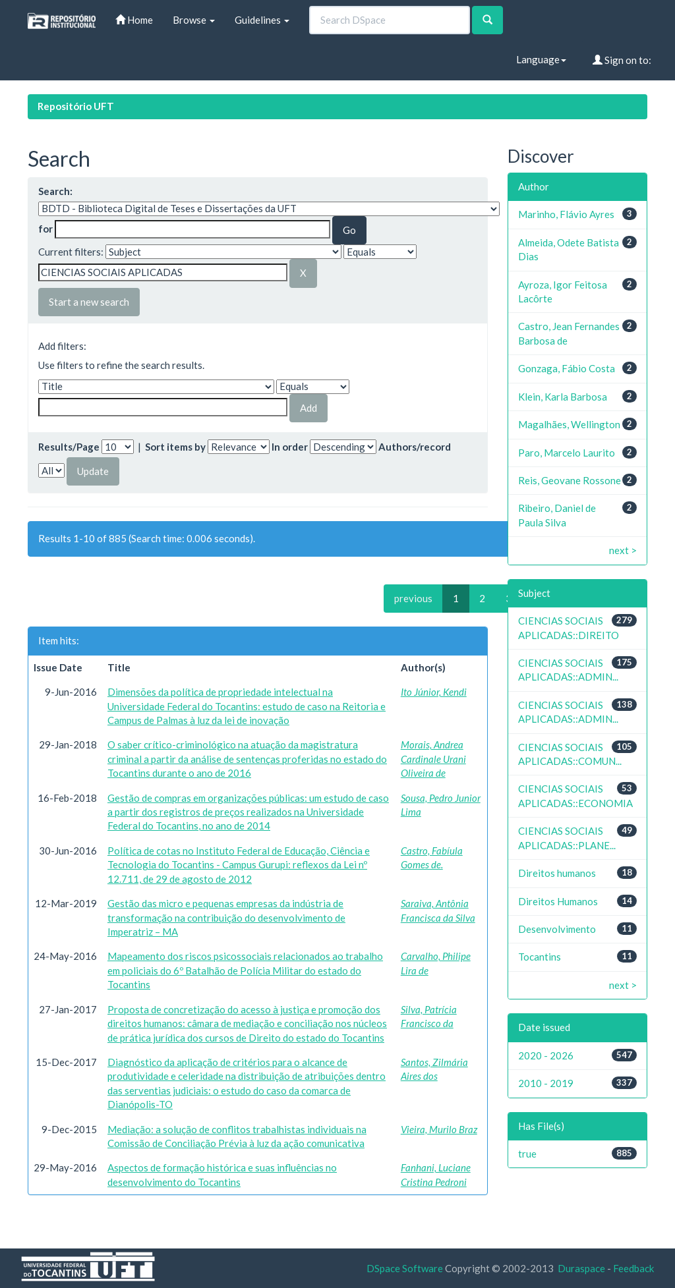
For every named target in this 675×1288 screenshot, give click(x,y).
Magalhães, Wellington (569, 424)
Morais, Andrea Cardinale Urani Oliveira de (433, 759)
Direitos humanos (557, 873)
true (527, 1154)
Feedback (633, 1268)
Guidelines (262, 20)
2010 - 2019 (545, 1083)
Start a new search (89, 302)
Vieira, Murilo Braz (439, 1129)
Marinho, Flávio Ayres (566, 214)
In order (290, 447)
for (45, 229)
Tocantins (539, 957)
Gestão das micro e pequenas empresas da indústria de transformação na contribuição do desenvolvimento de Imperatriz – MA (226, 917)
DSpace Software (405, 1268)
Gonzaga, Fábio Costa (566, 368)
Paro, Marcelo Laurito (566, 453)
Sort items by (175, 447)
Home (134, 20)
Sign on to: (622, 60)
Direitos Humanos (558, 901)
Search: (55, 191)
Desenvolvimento (557, 929)
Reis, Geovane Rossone (569, 480)
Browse (194, 20)
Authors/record (414, 447)
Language (541, 59)
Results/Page (69, 447)
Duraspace (581, 1268)
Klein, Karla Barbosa (562, 397)
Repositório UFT (76, 106)
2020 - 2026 (545, 1055)
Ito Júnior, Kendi (434, 692)
